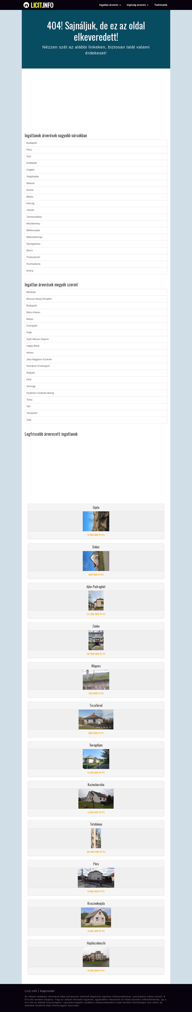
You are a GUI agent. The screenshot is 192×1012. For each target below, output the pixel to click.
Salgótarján (33, 176)
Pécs (29, 149)
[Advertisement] (96, 101)
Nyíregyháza (33, 243)
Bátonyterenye (35, 237)
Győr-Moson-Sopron (38, 339)
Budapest (32, 143)
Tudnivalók (160, 5)
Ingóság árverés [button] (137, 5)
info (42, 5)
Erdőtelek (32, 163)
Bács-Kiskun (33, 312)
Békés (30, 196)
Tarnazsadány (34, 216)
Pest (29, 379)
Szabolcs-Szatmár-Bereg (40, 393)
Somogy (31, 386)
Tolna (29, 399)
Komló (30, 190)
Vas (29, 406)
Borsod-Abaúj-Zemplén (39, 298)
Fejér (29, 332)
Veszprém (32, 413)
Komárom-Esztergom (38, 366)
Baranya (31, 292)
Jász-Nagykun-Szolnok (39, 359)
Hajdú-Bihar (33, 346)
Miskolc (31, 183)
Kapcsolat (47, 991)
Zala (29, 419)
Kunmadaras (34, 264)
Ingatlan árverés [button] (110, 5)
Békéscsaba (33, 230)
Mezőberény (33, 223)
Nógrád (31, 372)
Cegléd (30, 169)
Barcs (30, 250)
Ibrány (30, 270)
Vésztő (30, 210)
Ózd (29, 156)
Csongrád (32, 325)
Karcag (30, 203)
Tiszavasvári (33, 257)
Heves (30, 352)
